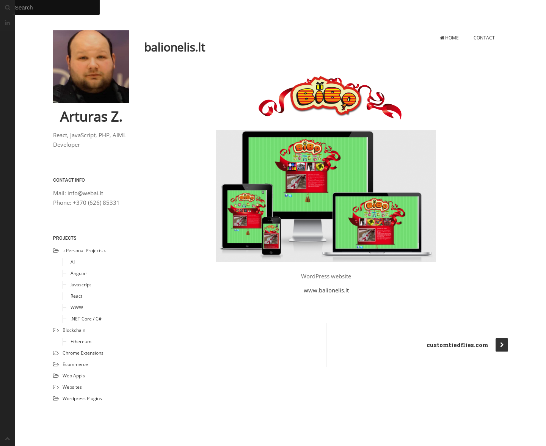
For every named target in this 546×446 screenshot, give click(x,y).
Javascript (81, 284)
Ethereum (81, 341)
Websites (72, 387)
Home (449, 38)
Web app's (74, 375)
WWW (77, 307)
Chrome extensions (83, 353)
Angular (79, 273)
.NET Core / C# (86, 319)
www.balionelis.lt (326, 290)
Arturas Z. (91, 117)
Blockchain (74, 330)
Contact (484, 38)
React (76, 296)
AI (73, 262)
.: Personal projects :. (84, 250)
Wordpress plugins (82, 398)
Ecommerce (75, 364)
